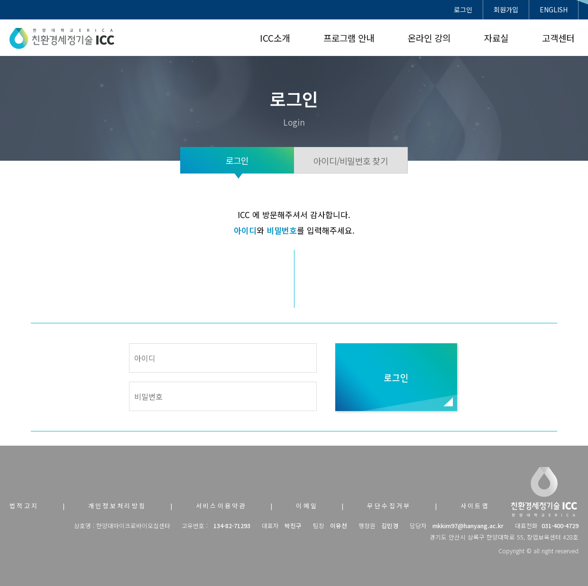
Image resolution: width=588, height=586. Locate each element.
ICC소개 (275, 37)
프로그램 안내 (348, 37)
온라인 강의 (429, 37)
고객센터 (558, 37)
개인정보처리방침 (117, 506)
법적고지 (24, 506)
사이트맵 (475, 506)
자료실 (496, 37)
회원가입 (506, 9)
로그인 (463, 9)
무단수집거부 (389, 506)
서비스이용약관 (221, 506)
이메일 (307, 506)
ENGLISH (554, 9)
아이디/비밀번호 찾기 (350, 161)
